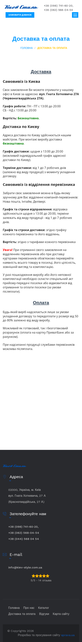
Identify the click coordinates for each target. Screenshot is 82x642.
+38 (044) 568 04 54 (23, 539)
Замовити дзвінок (20, 15)
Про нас (29, 608)
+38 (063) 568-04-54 (58, 10)
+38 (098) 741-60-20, (58, 5)
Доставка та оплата (21, 614)
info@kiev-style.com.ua (25, 567)
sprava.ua (68, 635)
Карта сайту (61, 614)
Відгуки (44, 614)
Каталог (43, 608)
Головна (26, 47)
